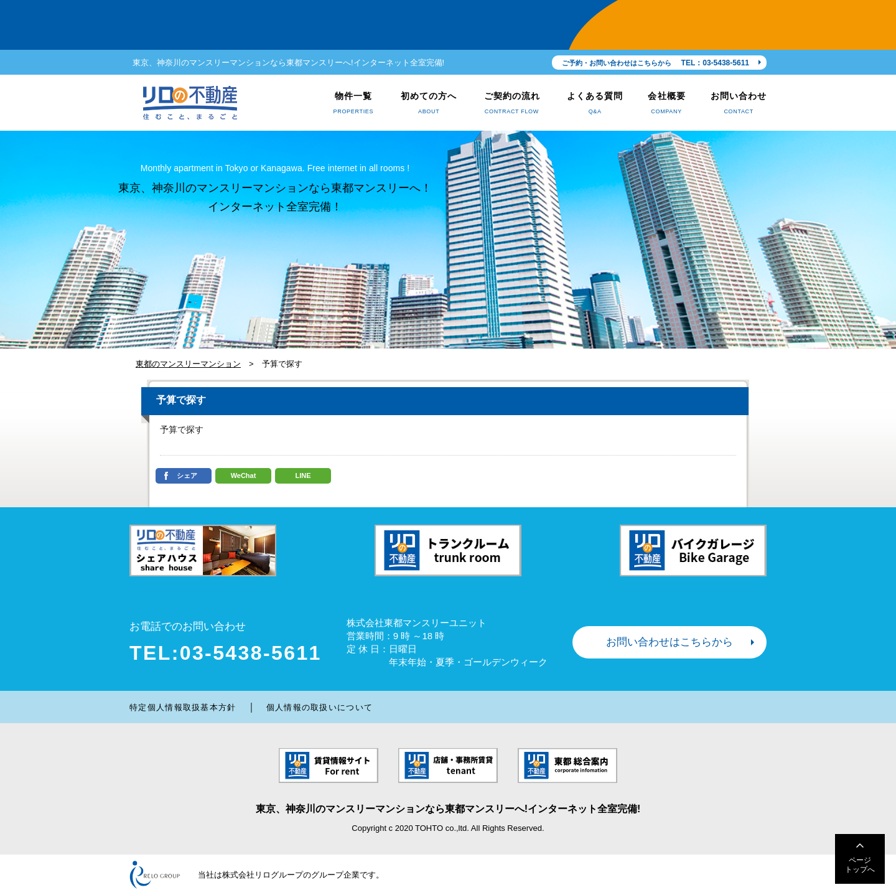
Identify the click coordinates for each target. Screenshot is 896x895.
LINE (302, 475)
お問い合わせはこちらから (669, 642)
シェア (187, 475)
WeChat (243, 475)
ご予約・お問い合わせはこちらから (616, 63)
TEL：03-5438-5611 (715, 63)
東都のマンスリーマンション (188, 363)
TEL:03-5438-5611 (225, 653)
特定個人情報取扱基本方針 (182, 707)
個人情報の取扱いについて (319, 707)
